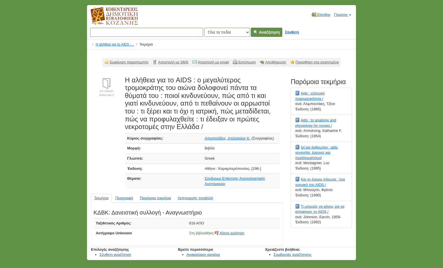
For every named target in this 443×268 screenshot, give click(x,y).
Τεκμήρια (101, 198)
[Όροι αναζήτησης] (146, 32)
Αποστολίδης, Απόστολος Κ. (228, 138)
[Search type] (227, 32)
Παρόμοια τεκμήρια (155, 198)
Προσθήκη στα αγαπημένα (317, 62)
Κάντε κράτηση (229, 233)
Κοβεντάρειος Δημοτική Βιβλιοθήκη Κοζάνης (109, 19)
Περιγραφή (124, 198)
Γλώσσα (342, 14)
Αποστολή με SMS (173, 62)
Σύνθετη (292, 32)
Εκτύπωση (247, 62)
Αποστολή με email (213, 62)
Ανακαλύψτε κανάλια (203, 254)
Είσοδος (321, 14)
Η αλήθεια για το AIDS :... (115, 44)
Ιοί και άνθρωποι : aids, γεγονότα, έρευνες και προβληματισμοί (316, 152)
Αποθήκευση (275, 62)
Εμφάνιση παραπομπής (129, 62)
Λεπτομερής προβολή (195, 198)
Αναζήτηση (266, 32)
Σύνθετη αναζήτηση (115, 254)
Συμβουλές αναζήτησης (292, 254)
